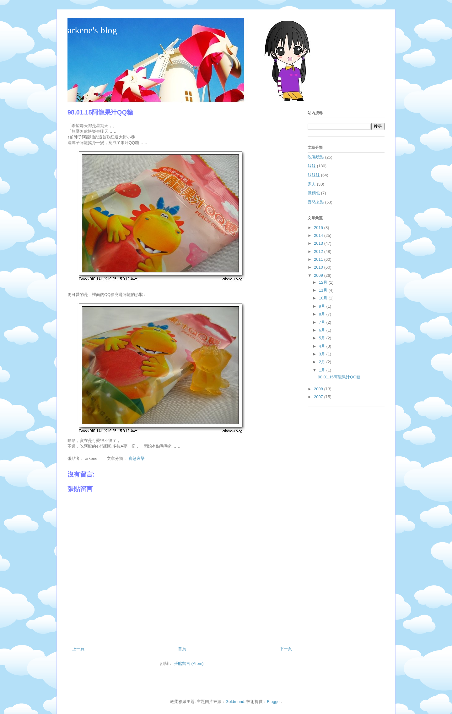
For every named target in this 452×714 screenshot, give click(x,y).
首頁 (182, 648)
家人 (312, 184)
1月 (322, 370)
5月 (322, 338)
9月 (322, 306)
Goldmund (234, 701)
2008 (319, 389)
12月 (324, 282)
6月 (322, 330)
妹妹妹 (314, 175)
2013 (319, 243)
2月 (322, 362)
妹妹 (312, 166)
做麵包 (314, 193)
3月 (322, 354)
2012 (319, 251)
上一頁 (78, 648)
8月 (322, 314)
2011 (319, 259)
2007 (319, 396)
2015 (319, 227)
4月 (322, 346)
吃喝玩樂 (316, 157)
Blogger (274, 701)
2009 (319, 275)
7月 (322, 322)
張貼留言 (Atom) (189, 663)
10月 (324, 298)
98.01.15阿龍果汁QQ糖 (339, 377)
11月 (324, 290)
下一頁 (286, 648)
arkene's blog (92, 30)
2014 (319, 235)
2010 (319, 267)
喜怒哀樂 (136, 458)
